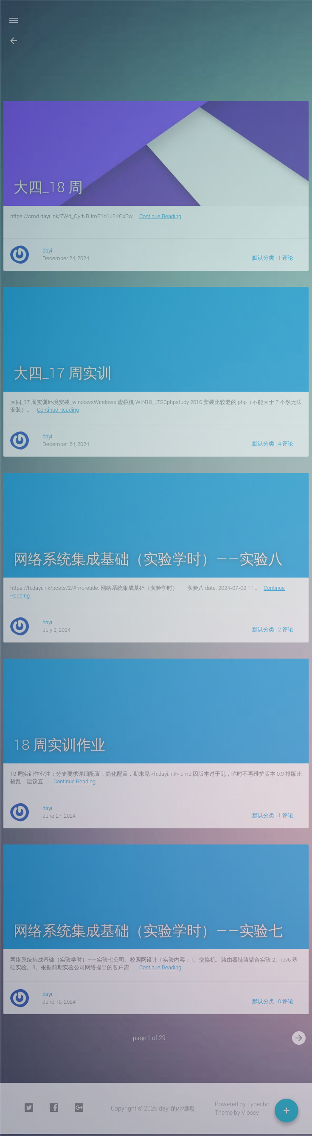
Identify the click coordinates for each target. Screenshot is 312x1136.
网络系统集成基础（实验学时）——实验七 (148, 930)
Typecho (258, 1104)
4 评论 (285, 443)
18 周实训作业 (59, 744)
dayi (47, 250)
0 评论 (285, 1001)
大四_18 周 (48, 187)
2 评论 (285, 629)
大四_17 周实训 (63, 373)
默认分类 (263, 258)
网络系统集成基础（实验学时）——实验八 (148, 558)
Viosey (250, 1112)
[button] (13, 41)
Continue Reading (160, 216)
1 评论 (285, 258)
